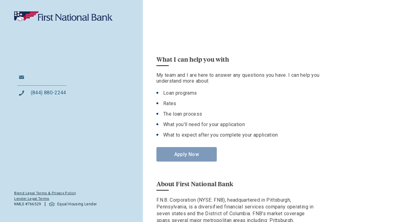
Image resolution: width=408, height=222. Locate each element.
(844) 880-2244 (48, 93)
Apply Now (186, 154)
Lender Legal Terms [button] (31, 199)
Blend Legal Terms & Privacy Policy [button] (45, 193)
